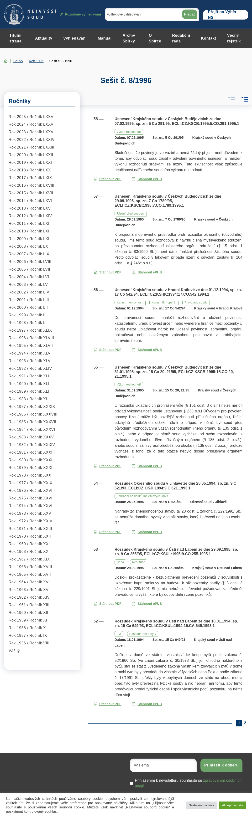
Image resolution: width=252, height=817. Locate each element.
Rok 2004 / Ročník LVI (29, 277)
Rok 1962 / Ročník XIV (29, 597)
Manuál (104, 38)
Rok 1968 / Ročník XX (28, 552)
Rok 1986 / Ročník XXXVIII (33, 414)
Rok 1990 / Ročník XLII (30, 384)
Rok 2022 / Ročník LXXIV (32, 140)
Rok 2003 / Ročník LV (28, 285)
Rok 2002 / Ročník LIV (29, 292)
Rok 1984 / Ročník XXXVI (32, 429)
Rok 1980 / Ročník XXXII (31, 460)
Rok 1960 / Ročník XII (28, 613)
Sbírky (18, 61)
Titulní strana (15, 38)
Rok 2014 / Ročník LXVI (30, 201)
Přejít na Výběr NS (222, 15)
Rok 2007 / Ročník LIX (29, 254)
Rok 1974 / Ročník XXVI (30, 506)
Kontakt (208, 38)
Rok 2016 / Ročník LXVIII (31, 185)
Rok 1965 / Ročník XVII (30, 574)
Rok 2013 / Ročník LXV (30, 208)
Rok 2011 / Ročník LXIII (30, 223)
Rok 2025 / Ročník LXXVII (32, 117)
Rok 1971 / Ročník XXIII (30, 529)
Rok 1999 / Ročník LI (28, 315)
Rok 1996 (36, 61)
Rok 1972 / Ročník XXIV (30, 521)
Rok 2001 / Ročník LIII (29, 300)
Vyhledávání (75, 38)
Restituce (138, 562)
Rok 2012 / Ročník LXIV (30, 216)
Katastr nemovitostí (130, 302)
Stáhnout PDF (107, 179)
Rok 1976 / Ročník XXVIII (32, 490)
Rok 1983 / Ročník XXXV (31, 437)
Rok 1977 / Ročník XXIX (30, 483)
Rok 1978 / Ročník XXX (30, 475)
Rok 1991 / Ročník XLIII (30, 376)
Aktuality (43, 38)
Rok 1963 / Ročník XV (28, 590)
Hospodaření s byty (142, 634)
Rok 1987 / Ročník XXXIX (32, 407)
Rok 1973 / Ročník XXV (30, 513)
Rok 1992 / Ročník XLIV (30, 368)
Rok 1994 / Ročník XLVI (30, 353)
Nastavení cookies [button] (201, 805)
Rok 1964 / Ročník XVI (29, 582)
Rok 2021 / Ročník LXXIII (31, 147)
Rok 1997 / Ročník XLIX (30, 330)
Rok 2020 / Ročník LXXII (31, 155)
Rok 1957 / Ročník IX (28, 635)
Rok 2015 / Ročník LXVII (31, 193)
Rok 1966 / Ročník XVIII (30, 567)
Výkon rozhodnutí (129, 132)
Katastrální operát (164, 302)
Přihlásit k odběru (221, 765)
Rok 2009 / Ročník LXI (29, 239)
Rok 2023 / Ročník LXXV (31, 132)
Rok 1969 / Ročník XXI (29, 544)
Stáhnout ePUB (147, 179)
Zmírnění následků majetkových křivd (142, 496)
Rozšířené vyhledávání (80, 14)
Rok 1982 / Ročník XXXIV (32, 445)
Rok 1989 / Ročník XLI (29, 391)
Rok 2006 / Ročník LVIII (30, 262)
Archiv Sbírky (129, 38)
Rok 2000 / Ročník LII (28, 307)
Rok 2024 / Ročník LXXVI (32, 124)
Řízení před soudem (131, 213)
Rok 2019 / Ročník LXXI (30, 162)
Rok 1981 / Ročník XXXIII (32, 452)
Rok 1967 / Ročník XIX (29, 559)
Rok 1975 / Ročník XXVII (31, 498)
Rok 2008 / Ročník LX (28, 246)
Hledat (189, 14)
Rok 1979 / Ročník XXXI (30, 468)
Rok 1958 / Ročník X (27, 628)
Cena (120, 562)
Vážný (14, 651)
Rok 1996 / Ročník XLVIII (31, 338)
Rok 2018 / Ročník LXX (30, 170)
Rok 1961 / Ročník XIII (29, 605)
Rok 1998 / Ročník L (27, 323)
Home (6, 61)
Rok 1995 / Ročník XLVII (31, 346)
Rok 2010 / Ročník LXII (30, 231)
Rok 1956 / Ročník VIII (29, 643)
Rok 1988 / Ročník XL (28, 399)
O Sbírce (155, 38)
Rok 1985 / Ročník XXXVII (32, 422)
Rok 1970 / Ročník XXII (30, 536)
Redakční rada (181, 38)
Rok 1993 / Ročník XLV (30, 361)
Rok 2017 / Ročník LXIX (30, 178)
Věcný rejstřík (234, 38)
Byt (119, 634)
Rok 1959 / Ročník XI (28, 620)
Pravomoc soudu (196, 302)
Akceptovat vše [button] (232, 805)
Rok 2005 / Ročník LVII (29, 269)
